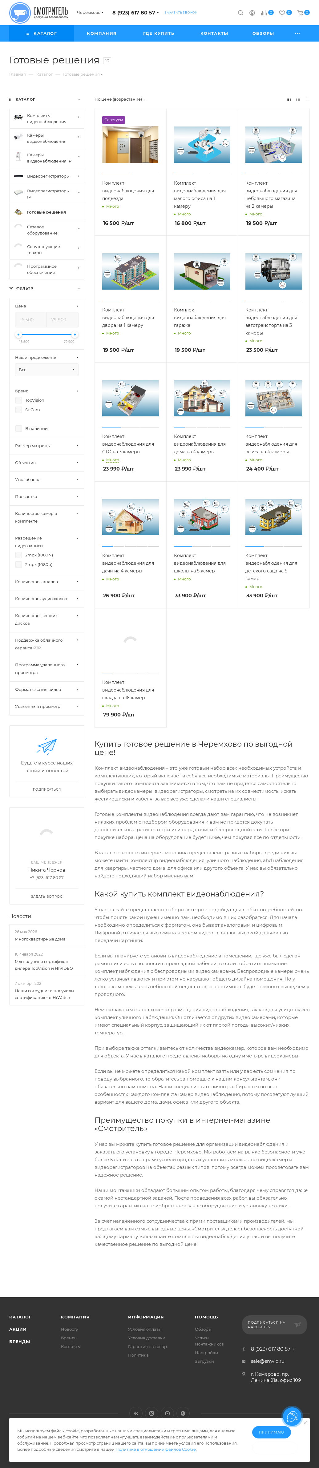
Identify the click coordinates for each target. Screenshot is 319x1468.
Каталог (20, 1316)
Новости (20, 916)
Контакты (71, 1346)
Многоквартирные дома (40, 939)
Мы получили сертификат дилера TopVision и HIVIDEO (44, 965)
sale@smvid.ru (268, 1361)
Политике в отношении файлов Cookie (155, 1449)
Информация (146, 1316)
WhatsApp (183, 1413)
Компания (75, 1316)
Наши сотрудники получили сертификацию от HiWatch (44, 994)
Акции (18, 1329)
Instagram (151, 1413)
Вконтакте (136, 1413)
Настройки (206, 1352)
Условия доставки (146, 1337)
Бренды (19, 1341)
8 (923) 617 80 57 (133, 13)
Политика (138, 1355)
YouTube (167, 1413)
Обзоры (203, 1329)
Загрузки (204, 1361)
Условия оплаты (144, 1329)
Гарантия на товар (147, 1346)
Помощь (206, 1316)
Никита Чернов (46, 870)
